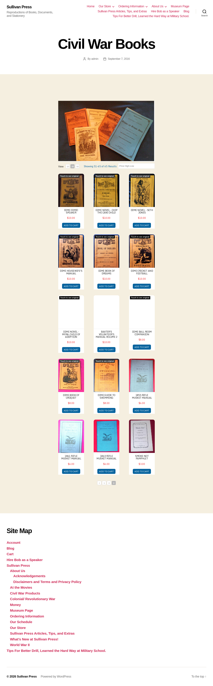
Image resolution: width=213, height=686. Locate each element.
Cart (10, 554)
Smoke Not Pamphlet (142, 457)
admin (94, 58)
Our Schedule (21, 622)
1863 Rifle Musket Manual (106, 457)
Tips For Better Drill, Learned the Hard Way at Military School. (151, 16)
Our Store (105, 6)
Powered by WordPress (56, 676)
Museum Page (180, 6)
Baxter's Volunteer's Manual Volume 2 (106, 334)
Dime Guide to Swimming (106, 396)
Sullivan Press (19, 7)
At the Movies (21, 587)
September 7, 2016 (119, 58)
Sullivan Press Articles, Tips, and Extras (122, 11)
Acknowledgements (29, 576)
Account (13, 542)
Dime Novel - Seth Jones (142, 211)
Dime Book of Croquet (71, 396)
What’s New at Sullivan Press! (34, 639)
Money (15, 605)
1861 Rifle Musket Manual (71, 457)
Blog (186, 11)
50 (77, 166)
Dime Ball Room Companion (142, 333)
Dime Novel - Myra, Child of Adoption (71, 334)
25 (72, 166)
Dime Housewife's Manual (71, 272)
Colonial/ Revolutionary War (32, 599)
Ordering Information (131, 6)
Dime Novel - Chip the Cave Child (106, 211)
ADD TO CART (71, 225)
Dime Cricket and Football (142, 272)
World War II (20, 645)
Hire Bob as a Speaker (165, 11)
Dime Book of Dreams (106, 272)
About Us (157, 6)
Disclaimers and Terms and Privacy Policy (47, 582)
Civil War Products (25, 593)
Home (91, 6)
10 (68, 166)
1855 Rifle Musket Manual (142, 396)
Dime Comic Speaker (71, 211)
